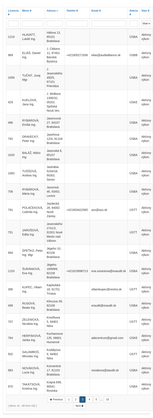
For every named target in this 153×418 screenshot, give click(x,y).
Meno (26, 10)
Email (96, 10)
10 (107, 399)
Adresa (52, 10)
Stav (145, 10)
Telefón (72, 10)
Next (79, 405)
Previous (56, 399)
